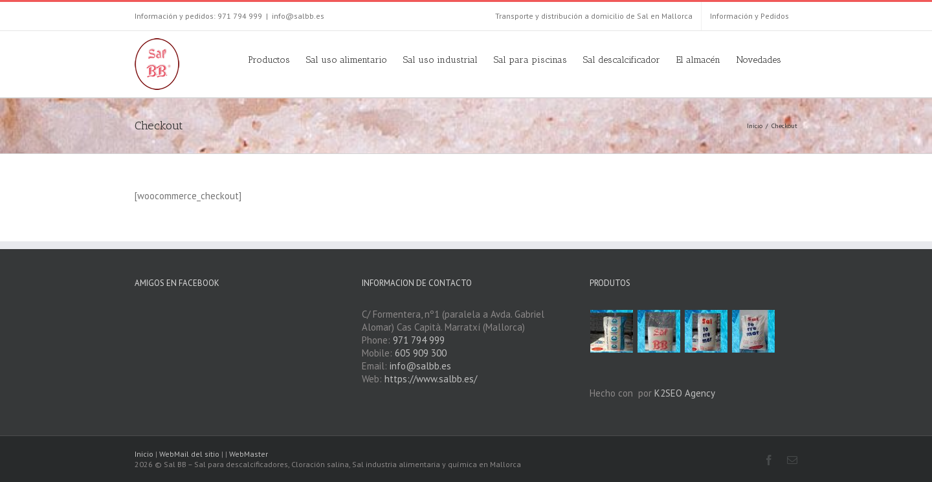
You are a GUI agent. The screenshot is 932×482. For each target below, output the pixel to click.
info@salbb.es (298, 16)
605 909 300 (421, 353)
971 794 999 (419, 340)
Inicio (144, 454)
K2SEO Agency (684, 393)
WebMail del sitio (189, 454)
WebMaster (248, 454)
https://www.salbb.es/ (430, 379)
